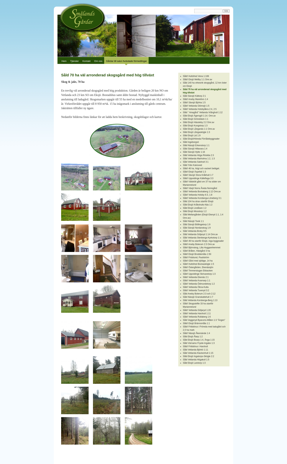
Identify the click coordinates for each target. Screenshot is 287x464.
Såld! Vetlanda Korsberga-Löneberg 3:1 (202, 198)
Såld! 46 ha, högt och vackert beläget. (201, 168)
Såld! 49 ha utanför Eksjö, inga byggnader (203, 241)
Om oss (98, 61)
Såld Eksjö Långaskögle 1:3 (196, 132)
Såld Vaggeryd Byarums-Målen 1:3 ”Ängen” (204, 320)
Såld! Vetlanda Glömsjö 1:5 (196, 106)
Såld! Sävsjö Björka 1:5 (194, 102)
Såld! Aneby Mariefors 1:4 (195, 99)
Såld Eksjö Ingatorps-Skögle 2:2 (198, 356)
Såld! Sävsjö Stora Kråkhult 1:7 (198, 175)
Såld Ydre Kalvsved (192, 165)
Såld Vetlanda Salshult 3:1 (195, 162)
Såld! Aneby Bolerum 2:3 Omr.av (199, 244)
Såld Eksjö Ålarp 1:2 (193, 336)
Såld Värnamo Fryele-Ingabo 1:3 (199, 343)
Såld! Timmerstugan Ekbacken (198, 270)
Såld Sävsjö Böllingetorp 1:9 (196, 224)
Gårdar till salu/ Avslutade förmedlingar (126, 61)
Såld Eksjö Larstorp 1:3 (194, 363)
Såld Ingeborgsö (191, 142)
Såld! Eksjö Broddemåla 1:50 (197, 254)
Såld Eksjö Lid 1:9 (191, 135)
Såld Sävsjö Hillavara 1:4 (195, 148)
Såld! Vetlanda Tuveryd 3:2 (196, 290)
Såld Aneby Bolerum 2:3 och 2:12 (199, 293)
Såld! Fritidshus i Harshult (195, 346)
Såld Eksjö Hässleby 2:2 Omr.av (198, 122)
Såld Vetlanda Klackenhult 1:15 (198, 353)
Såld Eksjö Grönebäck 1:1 (195, 119)
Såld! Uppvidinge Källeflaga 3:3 (198, 178)
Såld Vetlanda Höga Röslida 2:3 (198, 155)
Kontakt (86, 61)
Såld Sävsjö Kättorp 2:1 (194, 96)
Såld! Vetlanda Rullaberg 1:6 (197, 316)
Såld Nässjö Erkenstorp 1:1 (196, 145)
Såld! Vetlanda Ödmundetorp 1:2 (199, 284)
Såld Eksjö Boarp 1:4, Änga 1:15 (199, 340)
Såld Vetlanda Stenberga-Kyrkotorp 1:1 (202, 237)
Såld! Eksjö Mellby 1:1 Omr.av (197, 79)
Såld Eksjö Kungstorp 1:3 (195, 125)
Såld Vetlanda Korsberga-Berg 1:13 (200, 300)
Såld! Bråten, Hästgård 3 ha (196, 251)
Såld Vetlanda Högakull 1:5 (196, 359)
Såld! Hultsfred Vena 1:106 (196, 76)
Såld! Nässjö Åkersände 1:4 (196, 333)
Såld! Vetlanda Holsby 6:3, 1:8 (197, 195)
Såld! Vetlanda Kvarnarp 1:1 (196, 280)
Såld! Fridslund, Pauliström (196, 257)
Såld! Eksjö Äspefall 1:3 (194, 171)
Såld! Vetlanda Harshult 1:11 (197, 313)
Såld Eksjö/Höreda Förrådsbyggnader (201, 139)
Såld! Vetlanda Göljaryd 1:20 (197, 310)
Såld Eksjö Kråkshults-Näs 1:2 (197, 204)
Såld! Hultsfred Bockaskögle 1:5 (198, 264)
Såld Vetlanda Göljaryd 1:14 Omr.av (200, 234)
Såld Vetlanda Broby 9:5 (194, 231)
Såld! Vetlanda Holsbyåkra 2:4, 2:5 (200, 109)
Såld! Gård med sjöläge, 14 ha (198, 260)
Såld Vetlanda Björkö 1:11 (195, 349)
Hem (63, 61)
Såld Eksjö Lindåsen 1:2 (194, 208)
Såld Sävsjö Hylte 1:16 (194, 152)
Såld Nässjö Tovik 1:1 (193, 221)
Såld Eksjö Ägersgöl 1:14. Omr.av (199, 115)
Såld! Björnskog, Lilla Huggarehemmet (201, 247)
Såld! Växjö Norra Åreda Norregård (200, 188)
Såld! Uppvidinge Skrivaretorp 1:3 (199, 274)
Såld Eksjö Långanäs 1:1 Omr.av (199, 129)
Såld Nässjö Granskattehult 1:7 (198, 297)
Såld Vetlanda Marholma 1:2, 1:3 (199, 158)
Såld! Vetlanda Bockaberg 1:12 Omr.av (202, 191)
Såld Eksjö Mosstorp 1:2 (194, 211)
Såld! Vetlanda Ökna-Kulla (195, 287)
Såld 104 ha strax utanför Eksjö (198, 201)
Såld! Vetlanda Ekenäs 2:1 (196, 277)
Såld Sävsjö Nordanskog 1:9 (196, 228)
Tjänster (74, 61)
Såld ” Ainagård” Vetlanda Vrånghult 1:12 (203, 112)
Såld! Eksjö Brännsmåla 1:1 (196, 323)
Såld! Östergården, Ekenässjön (198, 267)
